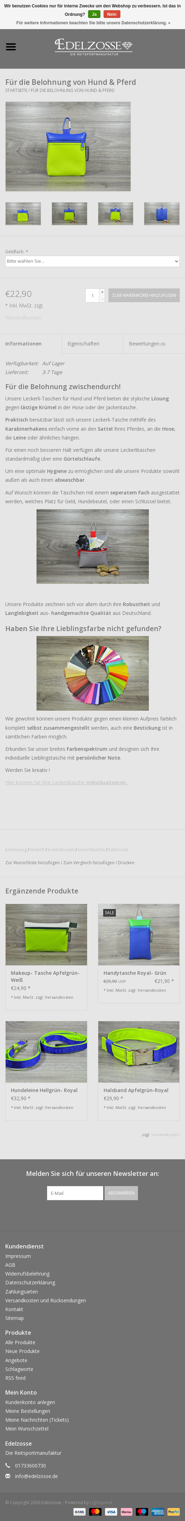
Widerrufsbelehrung (27, 1273)
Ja (94, 14)
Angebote (16, 1360)
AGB (10, 1264)
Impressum (18, 1256)
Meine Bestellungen (27, 1411)
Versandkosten (23, 317)
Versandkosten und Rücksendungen (45, 1300)
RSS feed (15, 1377)
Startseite (16, 90)
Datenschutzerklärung (30, 1282)
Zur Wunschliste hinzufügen (32, 863)
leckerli (37, 850)
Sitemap (14, 1318)
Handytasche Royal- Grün (135, 973)
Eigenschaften (83, 343)
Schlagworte (19, 1369)
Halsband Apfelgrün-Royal (136, 1090)
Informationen (23, 343)
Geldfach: (16, 252)
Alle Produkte (20, 1342)
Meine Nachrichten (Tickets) (37, 1419)
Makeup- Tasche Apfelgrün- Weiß (45, 976)
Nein (112, 14)
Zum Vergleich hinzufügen (89, 863)
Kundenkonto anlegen (30, 1402)
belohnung (16, 850)
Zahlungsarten (21, 1291)
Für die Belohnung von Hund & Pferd (73, 90)
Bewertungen (147, 343)
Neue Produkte (22, 1351)
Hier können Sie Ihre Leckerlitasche (66, 782)
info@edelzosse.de (36, 1476)
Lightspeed (101, 1503)
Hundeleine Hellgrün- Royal (44, 1090)
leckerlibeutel (61, 850)
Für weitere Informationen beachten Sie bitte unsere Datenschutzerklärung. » (93, 22)
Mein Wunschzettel (26, 1428)
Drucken (126, 863)
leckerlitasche (91, 850)
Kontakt (14, 1309)
